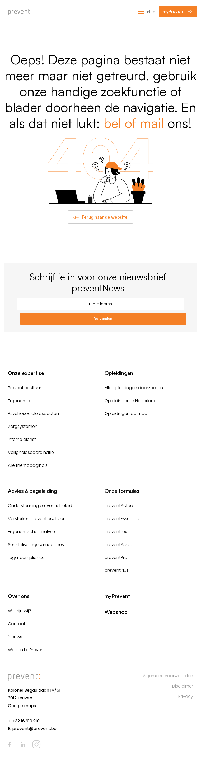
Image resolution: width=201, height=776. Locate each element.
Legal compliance (26, 558)
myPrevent (174, 11)
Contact (16, 624)
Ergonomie (19, 401)
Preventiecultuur (24, 388)
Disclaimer (182, 686)
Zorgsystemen (23, 426)
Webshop (116, 612)
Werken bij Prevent (26, 650)
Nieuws (15, 637)
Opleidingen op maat (127, 413)
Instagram (36, 744)
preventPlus (117, 570)
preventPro (116, 558)
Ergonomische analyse (31, 532)
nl (148, 11)
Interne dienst (22, 439)
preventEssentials (123, 519)
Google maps (22, 706)
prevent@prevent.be (34, 728)
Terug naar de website (104, 217)
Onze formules (122, 490)
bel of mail (134, 122)
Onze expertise (26, 373)
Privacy (185, 696)
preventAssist (118, 545)
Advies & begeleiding (32, 490)
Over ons (19, 596)
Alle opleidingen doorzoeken (134, 388)
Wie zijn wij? (19, 611)
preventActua (119, 506)
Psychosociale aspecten (33, 413)
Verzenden (103, 318)
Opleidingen (119, 373)
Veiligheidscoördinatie (31, 452)
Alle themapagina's (28, 465)
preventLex (116, 532)
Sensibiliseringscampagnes (36, 545)
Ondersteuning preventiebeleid (40, 506)
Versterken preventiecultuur (36, 519)
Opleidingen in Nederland (131, 401)
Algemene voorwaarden (168, 676)
